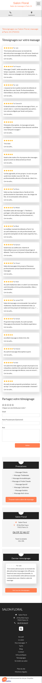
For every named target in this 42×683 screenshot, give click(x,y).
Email (4, 412)
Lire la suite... (8, 59)
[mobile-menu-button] (38, 3)
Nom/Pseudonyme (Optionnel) (12, 420)
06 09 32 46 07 (21, 532)
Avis (3, 427)
